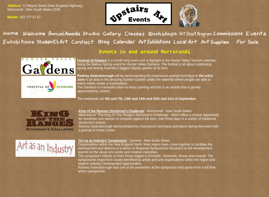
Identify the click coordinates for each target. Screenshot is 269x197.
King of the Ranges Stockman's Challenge (111, 111)
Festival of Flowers (92, 60)
